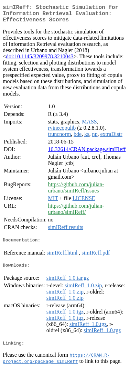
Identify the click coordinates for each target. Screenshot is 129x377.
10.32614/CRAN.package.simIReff (87, 153)
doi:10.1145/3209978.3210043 (40, 60)
